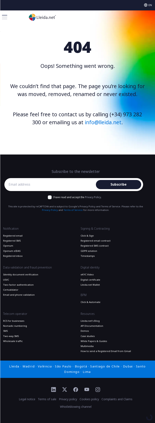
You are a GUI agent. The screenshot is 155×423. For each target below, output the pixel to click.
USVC (6, 279)
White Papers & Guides (94, 341)
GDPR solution (89, 251)
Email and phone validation (19, 294)
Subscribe (119, 184)
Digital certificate (90, 279)
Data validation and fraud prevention (27, 267)
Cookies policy (89, 399)
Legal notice (27, 399)
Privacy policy (68, 399)
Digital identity (90, 267)
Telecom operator (15, 314)
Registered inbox (13, 256)
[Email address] (51, 184)
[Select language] (148, 5)
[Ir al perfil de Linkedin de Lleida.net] (53, 389)
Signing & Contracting (95, 229)
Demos (85, 331)
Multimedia (87, 346)
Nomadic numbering (15, 326)
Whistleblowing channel (75, 407)
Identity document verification (20, 274)
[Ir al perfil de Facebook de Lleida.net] (75, 389)
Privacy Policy (93, 197)
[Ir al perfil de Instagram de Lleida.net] (97, 389)
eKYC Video (87, 274)
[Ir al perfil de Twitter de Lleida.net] (64, 389)
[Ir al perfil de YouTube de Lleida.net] (86, 389)
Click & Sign (87, 235)
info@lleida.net (103, 122)
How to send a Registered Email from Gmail (106, 351)
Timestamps (88, 256)
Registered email (13, 235)
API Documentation (92, 326)
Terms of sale (47, 399)
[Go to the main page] (42, 17)
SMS (5, 331)
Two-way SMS (11, 336)
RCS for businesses (13, 321)
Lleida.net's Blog (90, 321)
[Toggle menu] (4, 17)
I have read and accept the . (77, 197)
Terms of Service (73, 210)
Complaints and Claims (117, 399)
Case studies (88, 336)
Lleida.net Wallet (90, 284)
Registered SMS (12, 240)
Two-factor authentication (18, 284)
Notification (11, 229)
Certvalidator (10, 289)
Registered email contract (96, 240)
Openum (8, 245)
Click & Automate (90, 302)
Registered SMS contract (95, 245)
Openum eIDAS (11, 251)
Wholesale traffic (13, 341)
